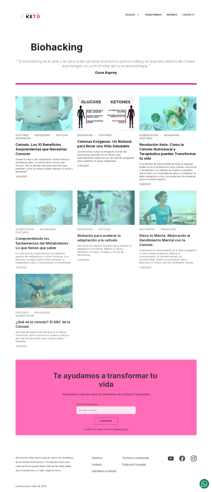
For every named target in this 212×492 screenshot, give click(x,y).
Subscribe (106, 421)
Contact (96, 464)
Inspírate (172, 14)
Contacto (188, 14)
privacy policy (121, 429)
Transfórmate (153, 14)
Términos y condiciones (135, 457)
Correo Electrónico (87, 404)
